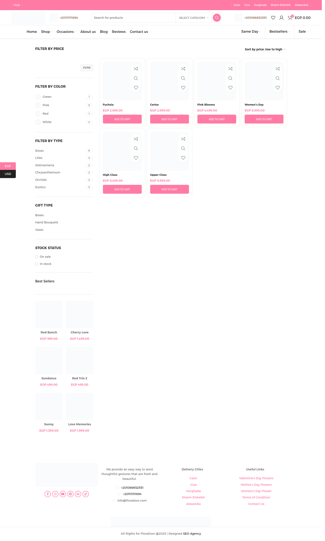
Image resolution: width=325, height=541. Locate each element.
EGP (10, 166)
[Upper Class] (169, 152)
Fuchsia (109, 105)
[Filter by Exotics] (60, 188)
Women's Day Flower (256, 492)
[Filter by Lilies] (60, 159)
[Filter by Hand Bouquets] (63, 223)
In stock (45, 265)
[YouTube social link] (63, 495)
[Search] (159, 17)
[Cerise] (169, 82)
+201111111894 (132, 495)
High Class (111, 175)
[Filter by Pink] (60, 106)
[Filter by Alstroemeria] (60, 166)
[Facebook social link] (48, 495)
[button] (122, 119)
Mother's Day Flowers (256, 485)
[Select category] (194, 17)
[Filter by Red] (60, 114)
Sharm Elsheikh (193, 498)
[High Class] (122, 152)
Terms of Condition (256, 498)
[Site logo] (31, 17)
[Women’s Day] (264, 82)
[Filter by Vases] (63, 230)
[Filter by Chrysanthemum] (60, 173)
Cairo (193, 479)
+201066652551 (255, 17)
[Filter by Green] (60, 97)
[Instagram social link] (55, 495)
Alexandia (193, 504)
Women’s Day (255, 105)
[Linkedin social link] (78, 495)
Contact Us (256, 504)
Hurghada (193, 492)
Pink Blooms (206, 105)
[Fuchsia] (122, 82)
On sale (45, 257)
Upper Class (159, 175)
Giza (193, 485)
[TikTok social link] (85, 495)
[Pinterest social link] (70, 495)
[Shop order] (265, 50)
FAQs (16, 4)
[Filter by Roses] (60, 151)
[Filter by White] (60, 123)
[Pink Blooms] (216, 82)
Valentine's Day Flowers (256, 479)
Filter (86, 68)
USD (10, 174)
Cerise (154, 105)
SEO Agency (192, 534)
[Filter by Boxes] (63, 216)
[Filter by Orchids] (60, 181)
